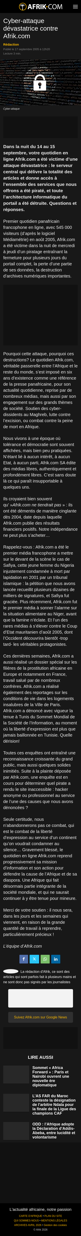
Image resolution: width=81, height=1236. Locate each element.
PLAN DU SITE (53, 1216)
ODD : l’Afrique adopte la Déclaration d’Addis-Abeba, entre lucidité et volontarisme (53, 1130)
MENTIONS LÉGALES (54, 1220)
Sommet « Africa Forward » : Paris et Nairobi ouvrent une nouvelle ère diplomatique (50, 1076)
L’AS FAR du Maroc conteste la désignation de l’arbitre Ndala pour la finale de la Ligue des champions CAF (54, 1104)
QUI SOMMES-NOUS (26, 1220)
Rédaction (11, 44)
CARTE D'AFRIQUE (30, 1216)
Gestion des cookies (55, 1225)
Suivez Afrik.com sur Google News (40, 1017)
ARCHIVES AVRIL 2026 (27, 1225)
